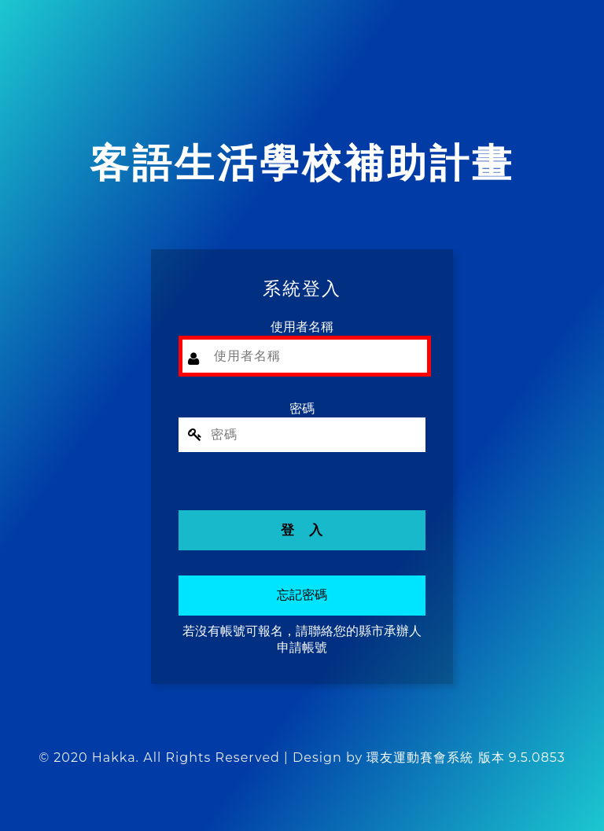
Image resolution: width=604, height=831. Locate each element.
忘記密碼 (302, 594)
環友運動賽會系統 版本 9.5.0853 (465, 757)
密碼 (302, 408)
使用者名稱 (302, 326)
